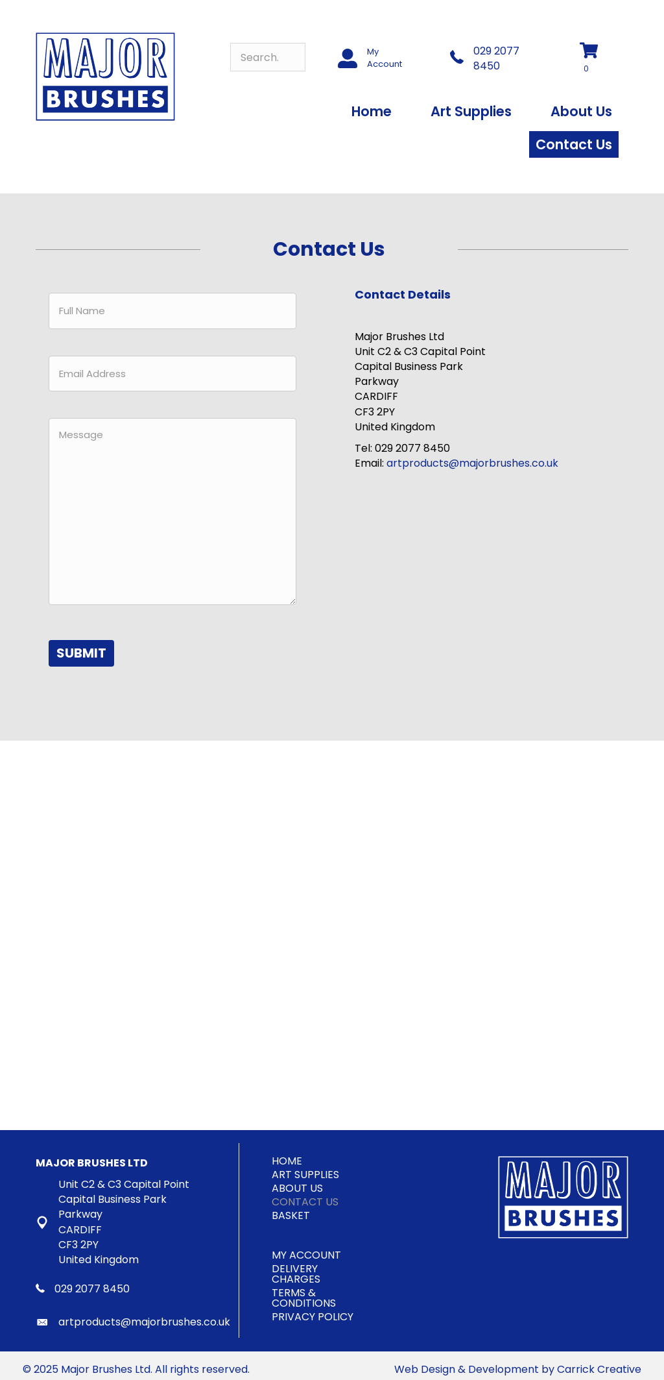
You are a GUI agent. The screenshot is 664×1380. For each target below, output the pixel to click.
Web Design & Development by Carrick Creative (517, 1361)
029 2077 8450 (496, 58)
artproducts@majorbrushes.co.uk (472, 463)
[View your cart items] (596, 58)
